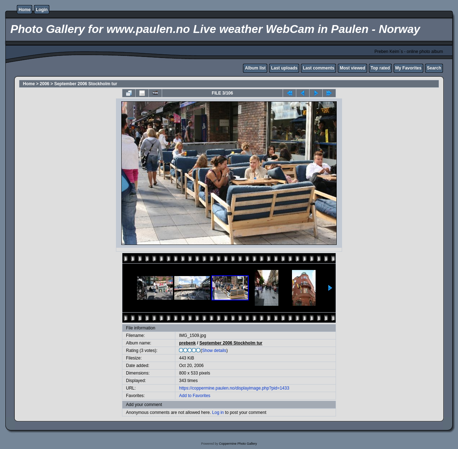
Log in (218, 412)
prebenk (187, 343)
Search (434, 68)
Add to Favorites (194, 395)
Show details (214, 350)
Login (42, 9)
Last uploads (284, 68)
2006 (44, 83)
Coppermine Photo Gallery (238, 443)
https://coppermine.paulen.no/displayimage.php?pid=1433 (234, 388)
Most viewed (352, 68)
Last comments (318, 68)
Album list (255, 68)
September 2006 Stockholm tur (85, 83)
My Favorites (408, 68)
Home (24, 9)
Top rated (380, 68)
